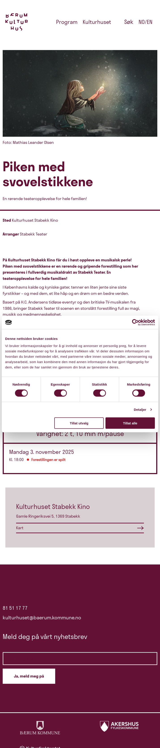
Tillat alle (130, 423)
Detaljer (140, 409)
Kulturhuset (97, 22)
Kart (19, 527)
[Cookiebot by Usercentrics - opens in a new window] (135, 322)
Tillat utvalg (79, 423)
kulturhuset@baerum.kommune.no (42, 617)
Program (67, 22)
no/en (145, 22)
